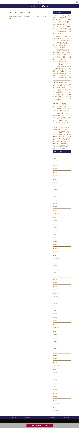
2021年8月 (56, 338)
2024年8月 (56, 224)
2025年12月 (56, 168)
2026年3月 (56, 158)
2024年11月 (56, 213)
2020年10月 (56, 369)
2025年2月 (56, 203)
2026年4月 (56, 155)
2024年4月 (56, 237)
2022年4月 (56, 320)
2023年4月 (56, 279)
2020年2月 (56, 396)
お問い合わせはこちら (39, 425)
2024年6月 (56, 231)
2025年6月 (56, 189)
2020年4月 (56, 389)
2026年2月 (56, 161)
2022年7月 (56, 310)
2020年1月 (56, 400)
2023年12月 (56, 251)
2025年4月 (56, 196)
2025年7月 (56, 186)
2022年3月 (56, 324)
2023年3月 (56, 282)
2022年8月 (56, 307)
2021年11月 (56, 331)
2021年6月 (56, 345)
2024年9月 (56, 220)
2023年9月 (56, 262)
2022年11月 (56, 296)
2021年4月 (56, 351)
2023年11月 (56, 255)
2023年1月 (56, 289)
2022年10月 (56, 300)
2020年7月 (56, 379)
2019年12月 (56, 403)
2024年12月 (56, 210)
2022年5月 (56, 317)
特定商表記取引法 (26, 417)
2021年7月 (56, 341)
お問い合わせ (66, 417)
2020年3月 (56, 393)
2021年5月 (56, 348)
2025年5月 (56, 193)
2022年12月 (56, 293)
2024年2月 (56, 244)
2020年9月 (56, 372)
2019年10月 (56, 410)
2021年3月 (56, 355)
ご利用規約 (52, 417)
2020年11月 (56, 365)
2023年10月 (56, 258)
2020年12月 (56, 362)
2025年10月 (56, 175)
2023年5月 (56, 276)
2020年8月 (56, 376)
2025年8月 (56, 182)
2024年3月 (56, 241)
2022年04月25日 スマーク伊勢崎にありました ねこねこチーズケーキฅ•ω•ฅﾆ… (27, 17)
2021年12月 (56, 327)
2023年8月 (56, 265)
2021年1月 (56, 358)
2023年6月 (56, 272)
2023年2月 (56, 286)
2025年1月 (56, 206)
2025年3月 (56, 200)
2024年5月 (56, 234)
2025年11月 (56, 172)
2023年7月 (56, 269)
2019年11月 (56, 407)
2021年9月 (56, 334)
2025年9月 (56, 179)
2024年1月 (56, 248)
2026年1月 (56, 165)
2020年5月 (56, 386)
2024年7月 (56, 227)
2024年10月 (56, 217)
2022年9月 (56, 303)
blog (39, 417)
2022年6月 (56, 313)
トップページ (13, 417)
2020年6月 (56, 383)
